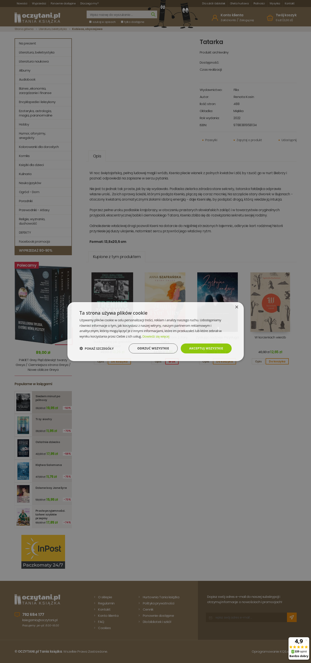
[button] (97, 348)
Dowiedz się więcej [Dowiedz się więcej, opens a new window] (155, 336)
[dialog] (155, 331)
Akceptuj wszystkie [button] (206, 348)
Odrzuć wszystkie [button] (153, 348)
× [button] (236, 307)
